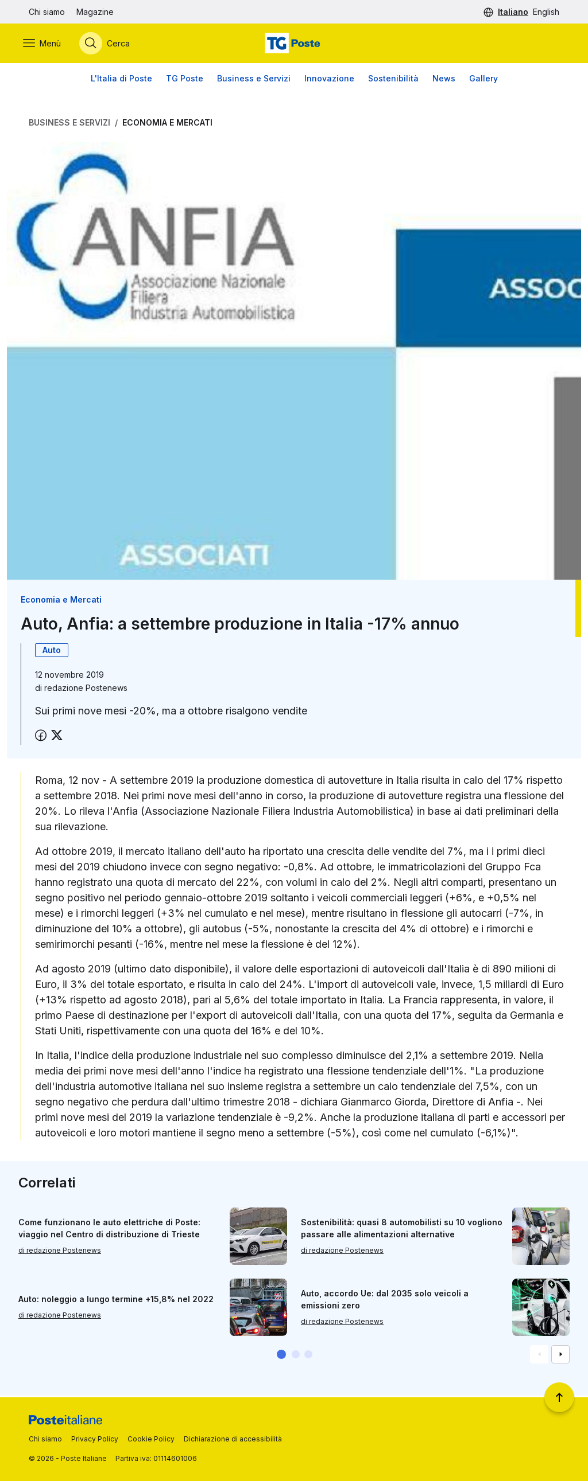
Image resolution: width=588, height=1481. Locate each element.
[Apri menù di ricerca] (110, 44)
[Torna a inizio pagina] (559, 1397)
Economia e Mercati (167, 124)
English (546, 12)
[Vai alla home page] (294, 44)
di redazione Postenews (59, 1252)
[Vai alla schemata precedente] (539, 1356)
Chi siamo (47, 12)
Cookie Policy (151, 1439)
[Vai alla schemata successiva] (560, 1356)
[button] (281, 1356)
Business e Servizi (254, 80)
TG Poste (184, 80)
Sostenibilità (393, 80)
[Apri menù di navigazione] (48, 44)
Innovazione (329, 80)
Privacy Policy (94, 1439)
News (443, 80)
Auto (51, 652)
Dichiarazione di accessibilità (233, 1439)
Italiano (513, 12)
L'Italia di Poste (121, 80)
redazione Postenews (85, 689)
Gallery (483, 80)
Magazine (95, 12)
